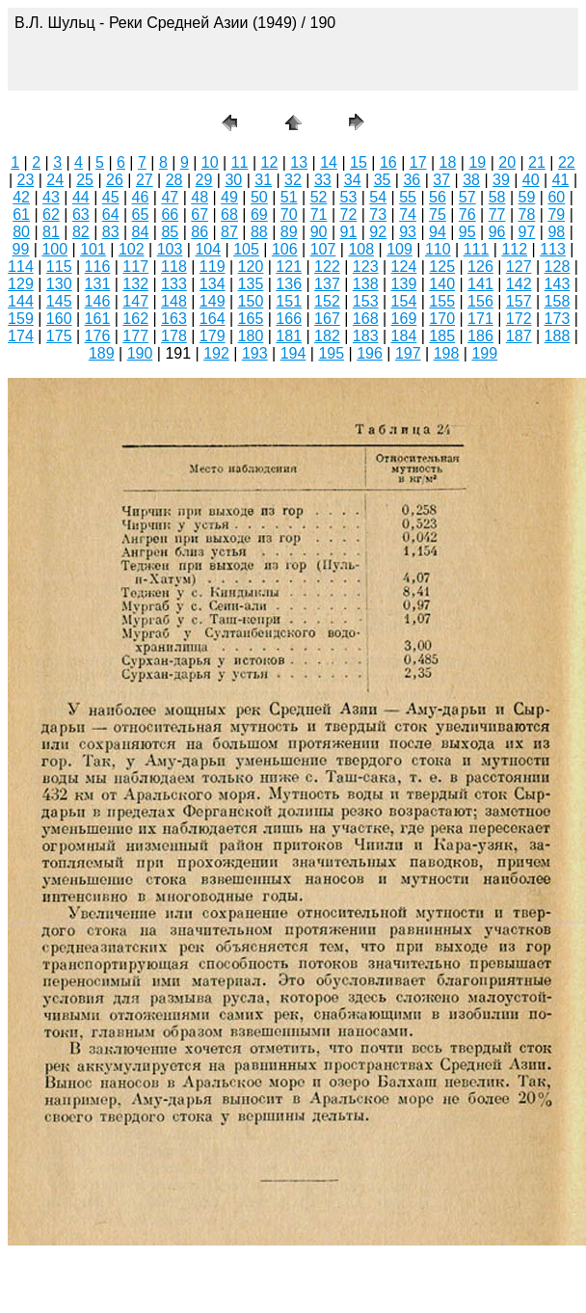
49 (229, 197)
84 (140, 232)
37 (441, 180)
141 (480, 284)
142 (519, 284)
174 (21, 336)
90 (319, 232)
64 (111, 214)
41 (561, 180)
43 (51, 197)
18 (448, 162)
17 (418, 162)
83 (111, 232)
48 (199, 197)
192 (216, 353)
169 (404, 318)
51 (289, 197)
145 (59, 301)
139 (404, 284)
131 (98, 284)
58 (497, 197)
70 (289, 214)
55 (407, 197)
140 (442, 284)
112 (514, 249)
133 (174, 284)
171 (480, 318)
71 (319, 214)
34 (352, 180)
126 (480, 266)
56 (437, 197)
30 (233, 180)
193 (255, 353)
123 (366, 266)
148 (174, 301)
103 (170, 249)
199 (484, 353)
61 (21, 214)
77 (497, 214)
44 (81, 197)
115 (59, 266)
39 (501, 180)
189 (102, 353)
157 (519, 301)
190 (140, 353)
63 (81, 214)
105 (246, 249)
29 (204, 180)
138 (366, 284)
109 (399, 249)
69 (259, 214)
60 (556, 197)
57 (467, 197)
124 (404, 266)
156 (480, 301)
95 (467, 232)
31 (263, 180)
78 (527, 214)
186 (480, 336)
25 (84, 180)
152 (327, 301)
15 (358, 162)
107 (323, 249)
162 (135, 318)
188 (558, 336)
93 (407, 232)
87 (229, 232)
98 (556, 232)
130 (59, 284)
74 (407, 214)
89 (289, 232)
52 (319, 197)
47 (169, 197)
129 (21, 284)
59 (527, 197)
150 (251, 301)
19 (477, 162)
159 (21, 318)
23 (26, 180)
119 (213, 266)
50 (259, 197)
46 (140, 197)
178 (174, 336)
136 (289, 284)
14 (328, 162)
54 (377, 197)
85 (169, 232)
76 (467, 214)
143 (558, 284)
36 (411, 180)
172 (519, 318)
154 (404, 301)
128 (558, 266)
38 (471, 180)
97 (527, 232)
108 (361, 249)
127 (519, 266)
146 (98, 301)
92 (377, 232)
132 (135, 284)
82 (81, 232)
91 (348, 232)
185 (442, 336)
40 (531, 180)
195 (331, 353)
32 (293, 180)
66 (169, 214)
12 (270, 162)
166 (289, 318)
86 (199, 232)
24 (55, 180)
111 (477, 249)
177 (135, 336)
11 (240, 162)
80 (21, 232)
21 (537, 162)
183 (366, 336)
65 (140, 214)
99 (21, 249)
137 (327, 284)
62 (51, 214)
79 (556, 214)
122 (327, 266)
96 (497, 232)
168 (366, 318)
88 (259, 232)
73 (377, 214)
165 (251, 318)
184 (404, 336)
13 (298, 162)
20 (507, 162)
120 (251, 266)
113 (553, 249)
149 (213, 301)
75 (437, 214)
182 (327, 336)
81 (51, 232)
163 (174, 318)
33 (323, 180)
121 (289, 266)
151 (289, 301)
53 (348, 197)
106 (285, 249)
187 (519, 336)
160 (59, 318)
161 (98, 318)
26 (114, 180)
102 (132, 249)
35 (382, 180)
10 (210, 162)
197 (408, 353)
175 (59, 336)
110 (438, 249)
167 (327, 318)
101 (93, 249)
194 (293, 353)
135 (251, 284)
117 (135, 266)
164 (213, 318)
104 (208, 249)
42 (21, 197)
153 (366, 301)
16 (388, 162)
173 (558, 318)
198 (447, 353)
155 (442, 301)
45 (111, 197)
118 (174, 266)
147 (135, 301)
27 (144, 180)
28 (174, 180)
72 (348, 214)
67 (199, 214)
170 (442, 318)
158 (558, 301)
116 (98, 266)
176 (98, 336)
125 (442, 266)
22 (566, 162)
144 (21, 301)
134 (213, 284)
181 (289, 336)
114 (21, 266)
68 (229, 214)
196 (370, 353)
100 (54, 249)
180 (251, 336)
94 (437, 232)
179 (213, 336)
